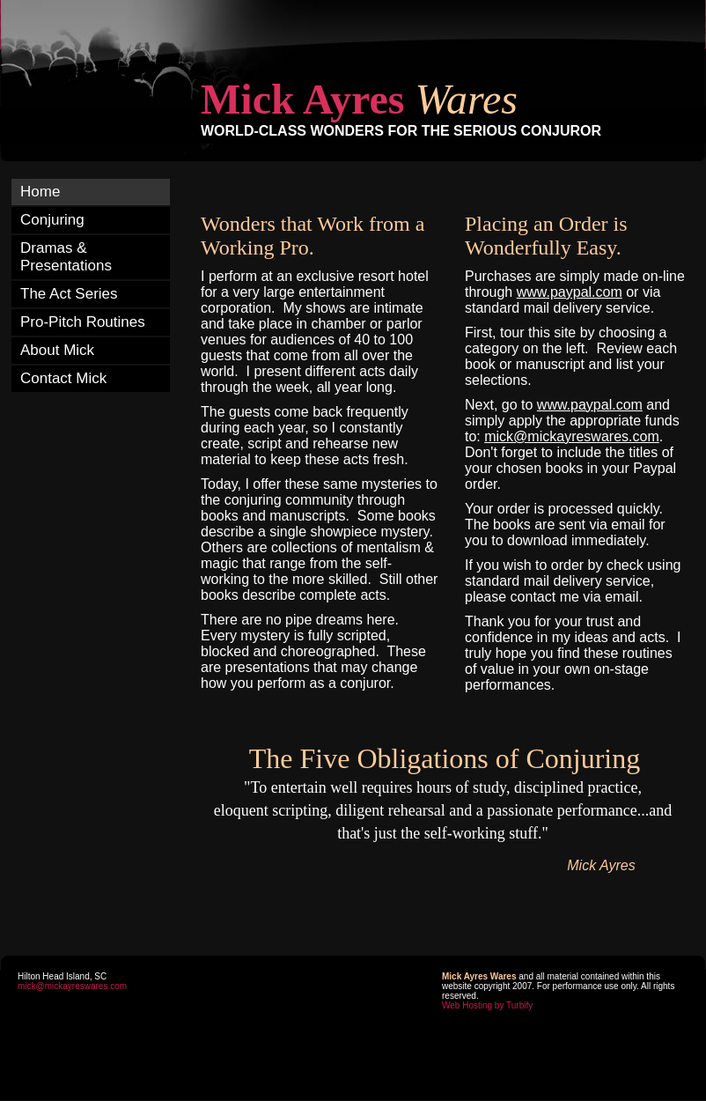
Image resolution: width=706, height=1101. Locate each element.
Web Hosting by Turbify (487, 1005)
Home (40, 191)
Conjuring (52, 219)
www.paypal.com (569, 291)
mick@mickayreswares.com (72, 986)
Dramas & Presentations (66, 257)
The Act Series (69, 293)
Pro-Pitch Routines (82, 322)
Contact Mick (63, 378)
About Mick (57, 350)
